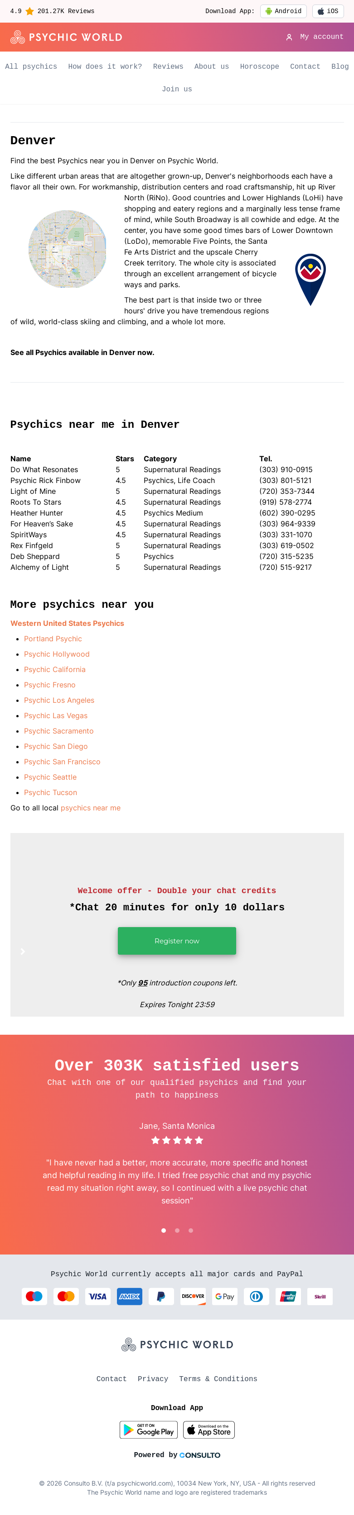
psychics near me (91, 807)
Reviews (168, 67)
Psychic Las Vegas (55, 715)
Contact (305, 67)
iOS (328, 11)
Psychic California (55, 669)
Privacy (153, 1379)
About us (211, 67)
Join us (177, 89)
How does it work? (105, 67)
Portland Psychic (53, 638)
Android (283, 11)
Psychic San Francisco (62, 761)
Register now (158, 946)
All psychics (31, 67)
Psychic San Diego (56, 746)
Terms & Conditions (218, 1379)
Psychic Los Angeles (59, 700)
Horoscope (259, 67)
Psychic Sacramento (59, 730)
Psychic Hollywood (57, 653)
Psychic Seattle (50, 776)
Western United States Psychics (67, 623)
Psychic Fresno (50, 684)
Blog (340, 67)
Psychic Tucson (50, 792)
